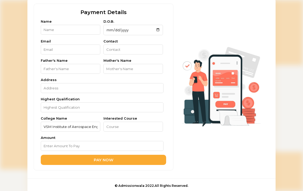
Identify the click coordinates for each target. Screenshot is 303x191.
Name (46, 21)
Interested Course (120, 118)
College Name (54, 118)
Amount (48, 137)
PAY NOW (103, 159)
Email (46, 41)
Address (49, 80)
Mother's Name (117, 60)
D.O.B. (108, 21)
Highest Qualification (60, 99)
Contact (110, 41)
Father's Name (54, 60)
